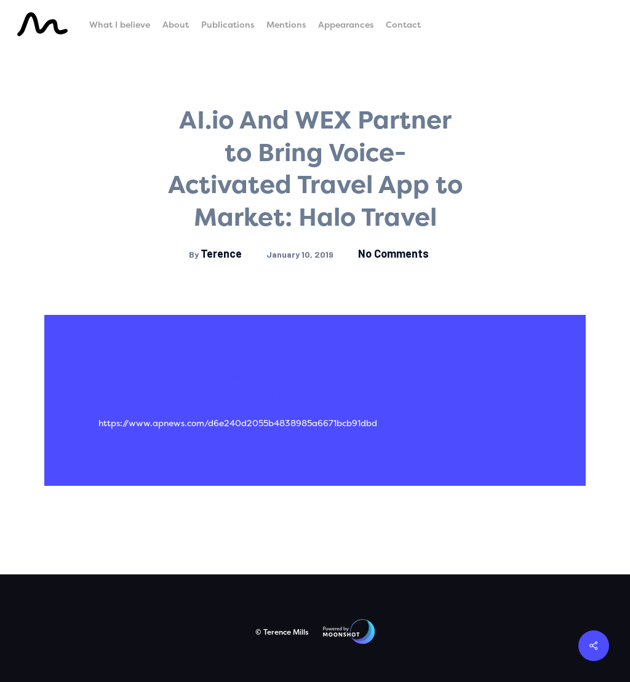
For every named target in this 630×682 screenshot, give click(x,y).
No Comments (393, 253)
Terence (221, 253)
